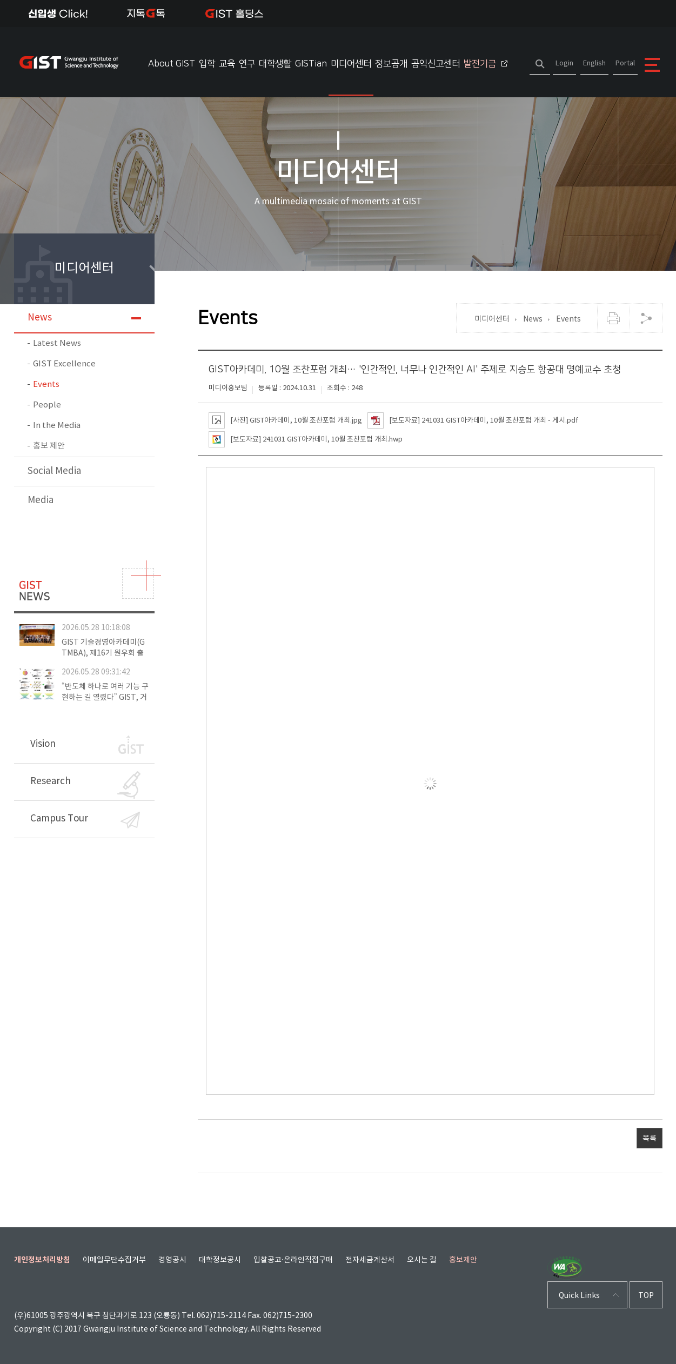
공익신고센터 (435, 64)
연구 (247, 64)
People (47, 405)
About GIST (171, 64)
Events (46, 384)
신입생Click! (58, 13)
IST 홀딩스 (234, 13)
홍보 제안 (49, 446)
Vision (87, 745)
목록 (649, 1138)
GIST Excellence (64, 364)
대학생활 (275, 64)
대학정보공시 (220, 1260)
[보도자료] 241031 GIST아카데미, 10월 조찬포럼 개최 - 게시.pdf (472, 420)
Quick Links (579, 1296)
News (40, 317)
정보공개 (391, 64)
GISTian (311, 64)
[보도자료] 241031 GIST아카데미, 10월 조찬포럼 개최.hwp (306, 439)
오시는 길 (422, 1260)
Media (40, 500)
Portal (625, 63)
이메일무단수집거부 (114, 1260)
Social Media (54, 471)
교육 (227, 64)
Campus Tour (85, 820)
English (594, 63)
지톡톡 (146, 13)
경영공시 (172, 1260)
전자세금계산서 (369, 1260)
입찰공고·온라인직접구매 (293, 1260)
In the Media (57, 425)
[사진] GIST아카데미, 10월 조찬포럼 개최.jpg (285, 420)
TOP (646, 1296)
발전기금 (485, 64)
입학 (207, 64)
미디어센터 (351, 64)
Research (85, 785)
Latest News (57, 343)
